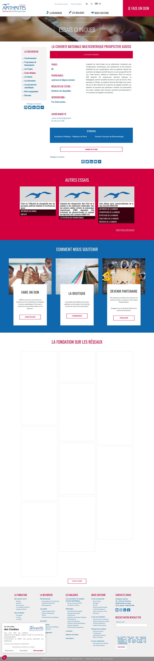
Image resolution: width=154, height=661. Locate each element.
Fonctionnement (30, 58)
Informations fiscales (99, 635)
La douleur (69, 631)
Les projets (43, 609)
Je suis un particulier (97, 599)
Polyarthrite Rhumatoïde (74, 611)
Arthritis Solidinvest (99, 609)
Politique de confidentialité (93, 659)
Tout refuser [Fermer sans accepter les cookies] (9, 651)
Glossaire (27, 95)
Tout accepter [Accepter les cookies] (38, 651)
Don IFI (95, 605)
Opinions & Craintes (72, 635)
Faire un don (30, 317)
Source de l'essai (91, 149)
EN (98, 3)
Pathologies (69, 609)
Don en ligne (97, 601)
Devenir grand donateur (100, 607)
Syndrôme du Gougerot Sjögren (76, 617)
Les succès (43, 621)
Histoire (18, 601)
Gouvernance (20, 605)
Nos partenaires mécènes (100, 643)
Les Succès (28, 76)
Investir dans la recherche (101, 619)
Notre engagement (31, 91)
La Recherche (56, 13)
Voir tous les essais (125, 230)
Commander (77, 316)
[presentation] (131, 632)
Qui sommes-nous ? (61, 4)
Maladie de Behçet (73, 625)
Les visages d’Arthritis (22, 607)
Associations (70, 638)
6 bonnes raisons (98, 631)
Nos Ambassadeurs (99, 645)
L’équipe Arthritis (21, 609)
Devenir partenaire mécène (101, 621)
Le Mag (18, 617)
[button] (4, 657)
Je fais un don (138, 8)
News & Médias (76, 4)
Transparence (97, 633)
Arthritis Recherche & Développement (48, 604)
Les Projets (28, 69)
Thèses (44, 615)
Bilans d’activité (98, 637)
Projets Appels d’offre (48, 611)
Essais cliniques (30, 72)
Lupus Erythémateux (73, 621)
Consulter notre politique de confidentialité (16, 644)
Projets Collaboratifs (48, 613)
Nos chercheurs (46, 629)
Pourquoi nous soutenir (98, 629)
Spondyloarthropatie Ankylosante (73, 614)
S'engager (124, 318)
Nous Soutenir (102, 13)
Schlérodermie (71, 619)
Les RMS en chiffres (73, 605)
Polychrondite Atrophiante (75, 627)
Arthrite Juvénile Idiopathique (76, 623)
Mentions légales (108, 659)
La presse (19, 619)
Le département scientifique (50, 627)
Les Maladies (78, 12)
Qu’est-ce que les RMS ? (74, 603)
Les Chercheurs (30, 80)
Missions (18, 603)
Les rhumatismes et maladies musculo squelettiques (75, 600)
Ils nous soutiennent (97, 641)
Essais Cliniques (81, 18)
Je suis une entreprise (98, 617)
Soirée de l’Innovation (99, 625)
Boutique (96, 603)
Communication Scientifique (50, 617)
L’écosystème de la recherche (50, 601)
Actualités (19, 615)
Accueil (70, 18)
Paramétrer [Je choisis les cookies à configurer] (24, 651)
